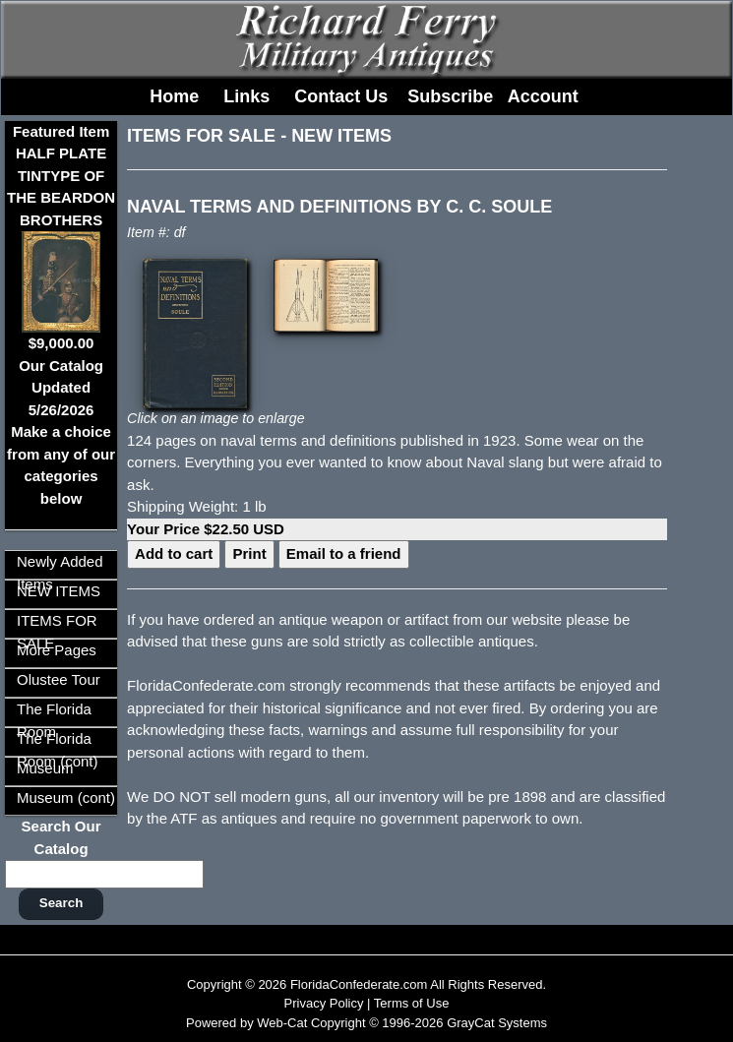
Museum (45, 768)
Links (246, 96)
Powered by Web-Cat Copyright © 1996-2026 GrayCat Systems (366, 1022)
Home (174, 96)
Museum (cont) (66, 797)
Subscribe (450, 96)
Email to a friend (343, 553)
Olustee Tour (58, 679)
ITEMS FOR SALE (201, 136)
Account (543, 96)
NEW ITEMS (58, 590)
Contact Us (341, 96)
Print (249, 553)
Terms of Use (412, 1003)
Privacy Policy (324, 1003)
